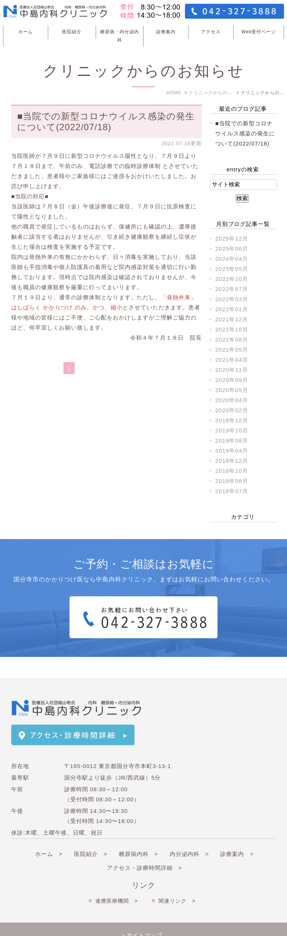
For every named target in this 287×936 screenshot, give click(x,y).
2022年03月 (231, 299)
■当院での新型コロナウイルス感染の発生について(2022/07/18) (106, 121)
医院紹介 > (91, 833)
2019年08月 (231, 440)
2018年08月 (231, 481)
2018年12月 (231, 461)
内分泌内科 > (189, 833)
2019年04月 (231, 450)
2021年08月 (231, 339)
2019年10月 (231, 430)
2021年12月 (231, 319)
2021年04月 (231, 360)
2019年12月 (231, 420)
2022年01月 (231, 309)
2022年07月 (231, 289)
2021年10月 (231, 329)
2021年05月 (231, 349)
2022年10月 (231, 279)
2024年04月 (231, 259)
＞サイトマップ (142, 914)
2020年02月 (231, 410)
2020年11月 (231, 370)
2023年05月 (231, 269)
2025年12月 (231, 238)
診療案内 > (237, 833)
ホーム (25, 31)
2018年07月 (231, 491)
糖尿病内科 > (138, 833)
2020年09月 (231, 380)
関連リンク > (176, 880)
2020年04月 (231, 400)
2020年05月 (231, 390)
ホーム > (49, 833)
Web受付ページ (258, 31)
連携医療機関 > (116, 880)
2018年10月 (231, 471)
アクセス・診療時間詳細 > (144, 847)
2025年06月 (231, 248)
